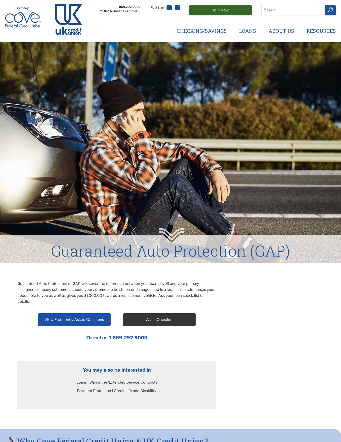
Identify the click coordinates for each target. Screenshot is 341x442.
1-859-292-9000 (128, 338)
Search (330, 10)
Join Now (220, 10)
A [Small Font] (169, 7)
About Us (281, 31)
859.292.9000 (129, 7)
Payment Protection (94, 390)
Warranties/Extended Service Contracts (123, 382)
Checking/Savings (202, 31)
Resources (321, 31)
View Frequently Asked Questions (74, 319)
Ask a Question (159, 319)
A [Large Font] (177, 7)
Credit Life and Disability (135, 390)
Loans (247, 31)
